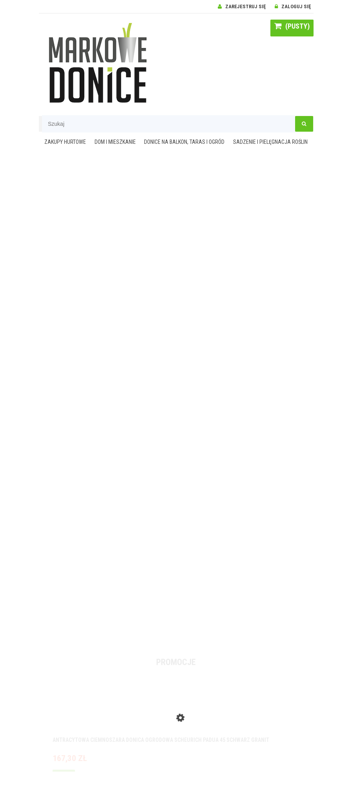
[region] (176, 401)
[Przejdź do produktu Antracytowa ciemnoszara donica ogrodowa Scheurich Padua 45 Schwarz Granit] (176, 710)
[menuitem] (65, 142)
